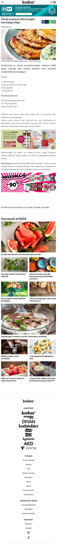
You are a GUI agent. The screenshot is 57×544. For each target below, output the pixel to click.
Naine (28, 486)
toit (24, 207)
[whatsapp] (50, 22)
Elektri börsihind (28, 513)
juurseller (46, 207)
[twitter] (47, 22)
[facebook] (43, 22)
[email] (54, 22)
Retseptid (28, 477)
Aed (28, 469)
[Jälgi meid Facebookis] (28, 537)
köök (19, 207)
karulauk (37, 207)
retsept (29, 207)
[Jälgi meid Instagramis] (28, 532)
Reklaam (28, 524)
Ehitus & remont (29, 473)
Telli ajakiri (28, 509)
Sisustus (29, 464)
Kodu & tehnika (28, 460)
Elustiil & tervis (28, 490)
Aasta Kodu (28, 494)
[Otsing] (51, 2)
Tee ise (28, 481)
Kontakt (28, 528)
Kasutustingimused (28, 505)
